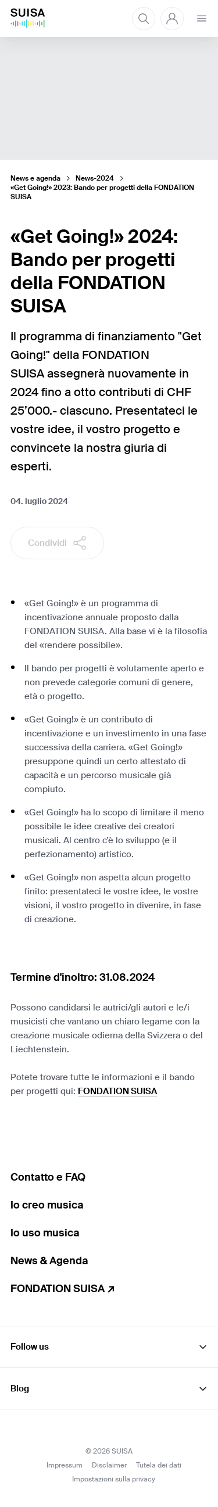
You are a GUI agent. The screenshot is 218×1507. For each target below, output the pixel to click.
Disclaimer (109, 1465)
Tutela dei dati (158, 1465)
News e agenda (35, 178)
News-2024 (95, 178)
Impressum (65, 1465)
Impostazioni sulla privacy (113, 1479)
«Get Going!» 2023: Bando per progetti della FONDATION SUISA (102, 192)
